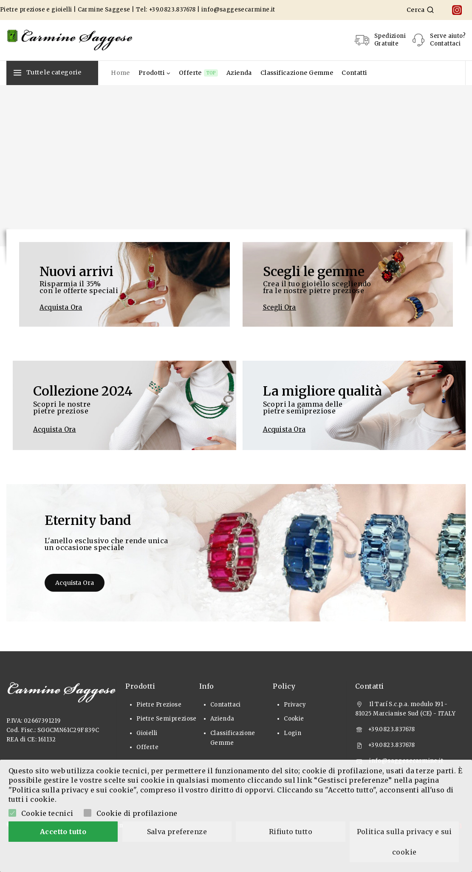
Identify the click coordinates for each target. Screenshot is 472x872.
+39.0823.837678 (172, 9)
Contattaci (225, 704)
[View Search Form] (420, 10)
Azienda (239, 73)
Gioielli (146, 733)
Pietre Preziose (158, 704)
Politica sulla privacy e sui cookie (405, 841)
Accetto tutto (63, 831)
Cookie (294, 718)
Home (120, 73)
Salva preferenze (177, 831)
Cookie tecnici (47, 813)
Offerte (198, 73)
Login (292, 733)
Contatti (354, 73)
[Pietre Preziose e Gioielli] (70, 39)
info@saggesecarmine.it (238, 9)
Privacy (295, 704)
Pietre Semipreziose (166, 718)
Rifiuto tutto (290, 831)
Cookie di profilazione (137, 813)
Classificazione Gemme (296, 73)
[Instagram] (457, 10)
